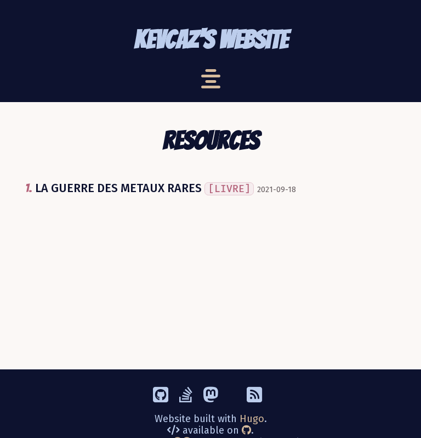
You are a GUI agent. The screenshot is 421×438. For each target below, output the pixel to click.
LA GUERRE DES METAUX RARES (144, 188)
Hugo (252, 419)
